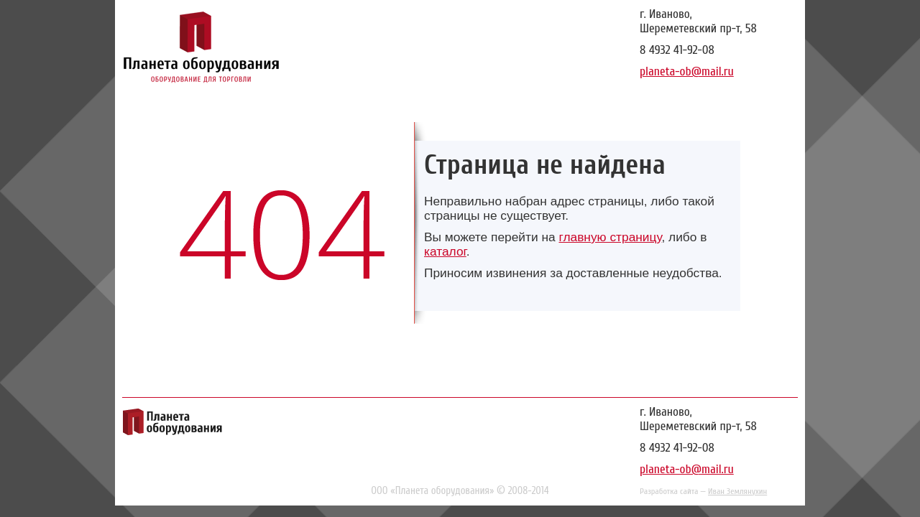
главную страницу (609, 237)
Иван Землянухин (737, 491)
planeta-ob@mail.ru (687, 71)
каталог (445, 251)
